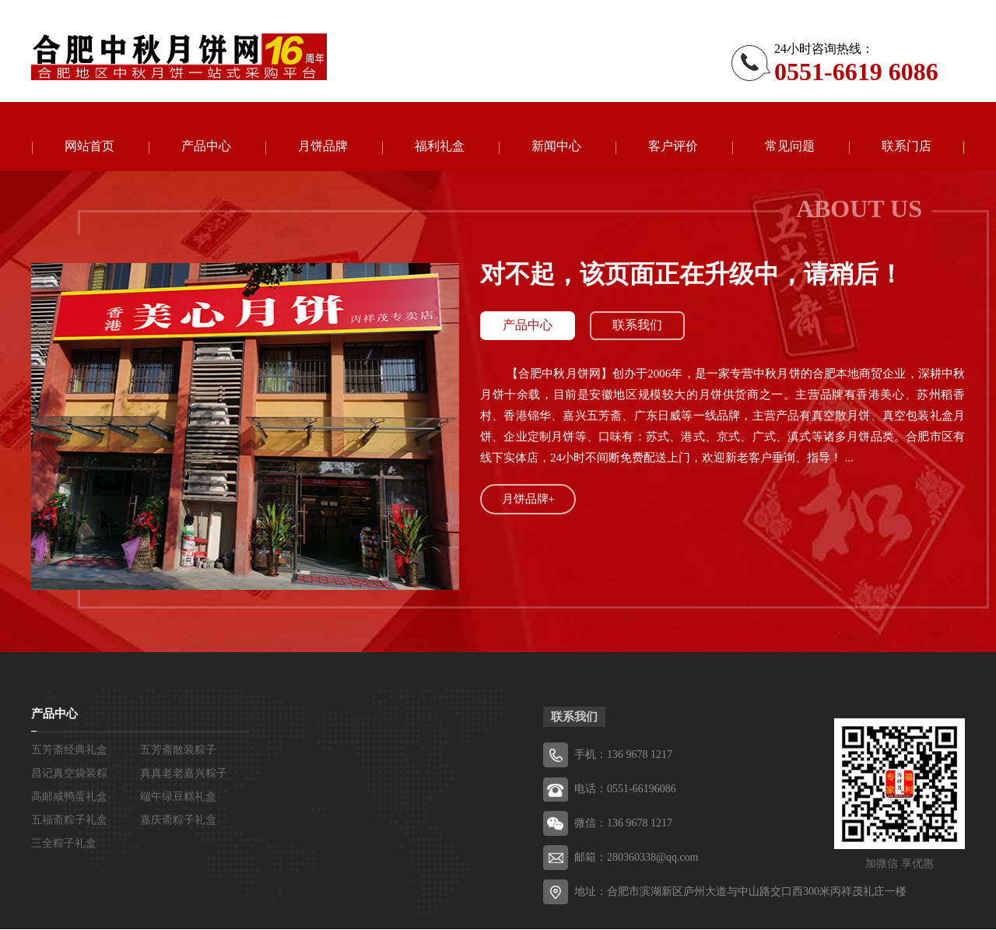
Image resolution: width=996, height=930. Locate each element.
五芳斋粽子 (179, 56)
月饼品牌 (323, 146)
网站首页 (89, 146)
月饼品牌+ (528, 499)
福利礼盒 (440, 146)
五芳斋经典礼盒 (69, 750)
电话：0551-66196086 (625, 789)
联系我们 (639, 326)
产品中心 (206, 146)
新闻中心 (556, 146)
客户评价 (673, 146)
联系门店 (906, 146)
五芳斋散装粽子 (178, 750)
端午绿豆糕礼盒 (178, 797)
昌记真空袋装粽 (69, 774)
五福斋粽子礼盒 (69, 820)
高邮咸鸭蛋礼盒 (69, 797)
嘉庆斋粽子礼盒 (178, 820)
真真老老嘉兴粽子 (183, 774)
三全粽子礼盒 (63, 844)
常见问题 (790, 146)
